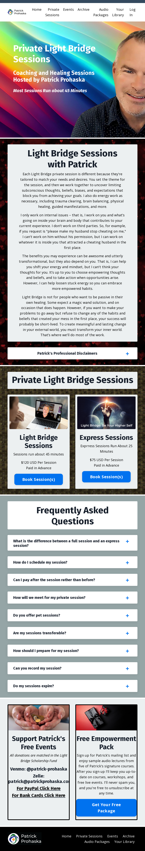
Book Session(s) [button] (38, 479)
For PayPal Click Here (39, 788)
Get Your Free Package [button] (106, 807)
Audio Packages (100, 12)
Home (37, 9)
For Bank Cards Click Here (38, 795)
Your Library (118, 12)
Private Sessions (52, 12)
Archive (83, 9)
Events (68, 9)
